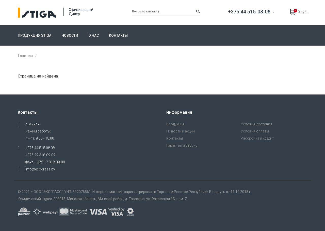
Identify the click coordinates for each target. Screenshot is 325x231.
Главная (25, 55)
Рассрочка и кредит (257, 138)
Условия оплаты (255, 131)
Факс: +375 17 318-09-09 (45, 162)
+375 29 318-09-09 (40, 155)
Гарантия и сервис (182, 145)
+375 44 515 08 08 (40, 148)
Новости (69, 35)
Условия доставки (256, 124)
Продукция (175, 124)
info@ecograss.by (40, 169)
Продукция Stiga (34, 35)
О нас (93, 35)
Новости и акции (180, 131)
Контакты (118, 35)
